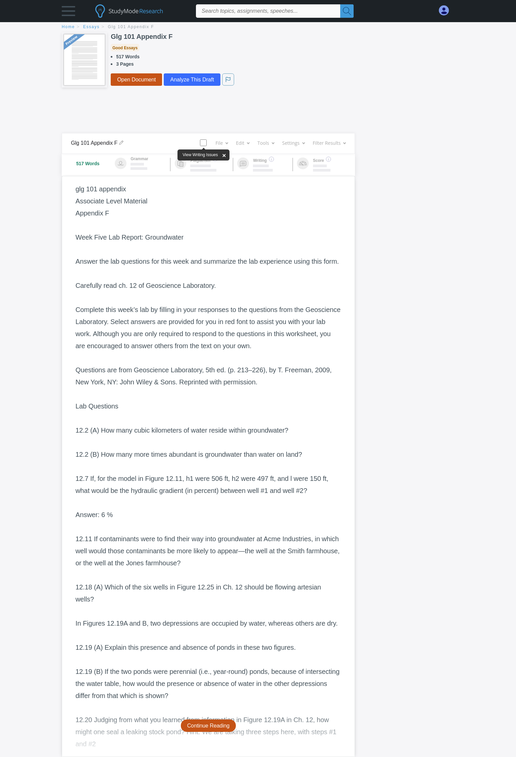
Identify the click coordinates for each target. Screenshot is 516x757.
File (221, 143)
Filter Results (329, 143)
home (68, 26)
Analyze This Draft (192, 79)
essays (91, 26)
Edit (242, 143)
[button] (68, 12)
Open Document (136, 79)
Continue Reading (208, 726)
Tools (265, 143)
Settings (293, 143)
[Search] (347, 11)
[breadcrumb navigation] (258, 27)
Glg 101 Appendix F (131, 26)
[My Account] (446, 10)
